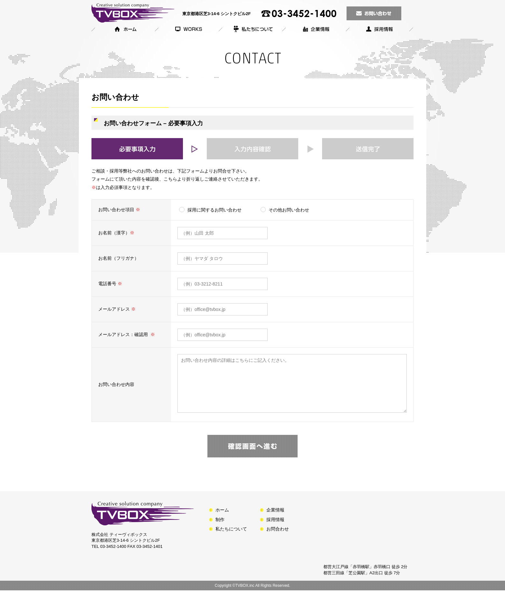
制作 (219, 529)
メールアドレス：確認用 (126, 334)
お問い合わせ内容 (116, 389)
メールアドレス (117, 309)
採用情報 (380, 30)
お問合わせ (277, 538)
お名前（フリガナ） (118, 258)
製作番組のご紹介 (187, 30)
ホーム (123, 30)
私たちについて (251, 30)
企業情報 (315, 30)
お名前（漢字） (117, 232)
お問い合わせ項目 (119, 209)
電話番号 (110, 283)
